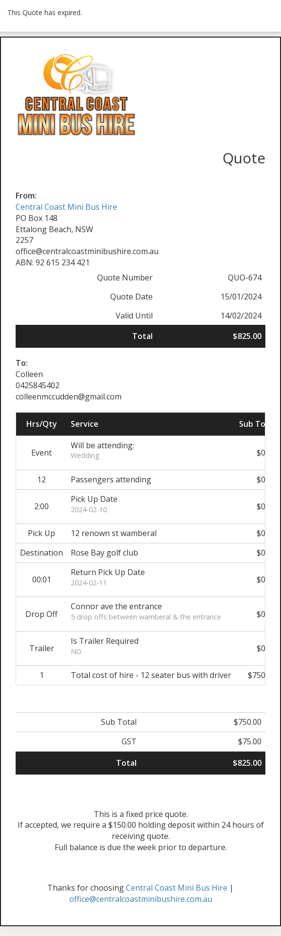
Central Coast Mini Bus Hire (66, 206)
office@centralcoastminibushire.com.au (140, 899)
